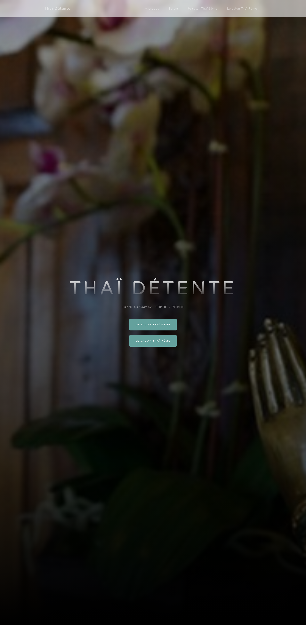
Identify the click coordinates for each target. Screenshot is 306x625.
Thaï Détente (57, 8)
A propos (152, 8)
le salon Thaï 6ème (203, 8)
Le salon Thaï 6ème (153, 324)
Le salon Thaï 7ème (242, 8)
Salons (174, 8)
